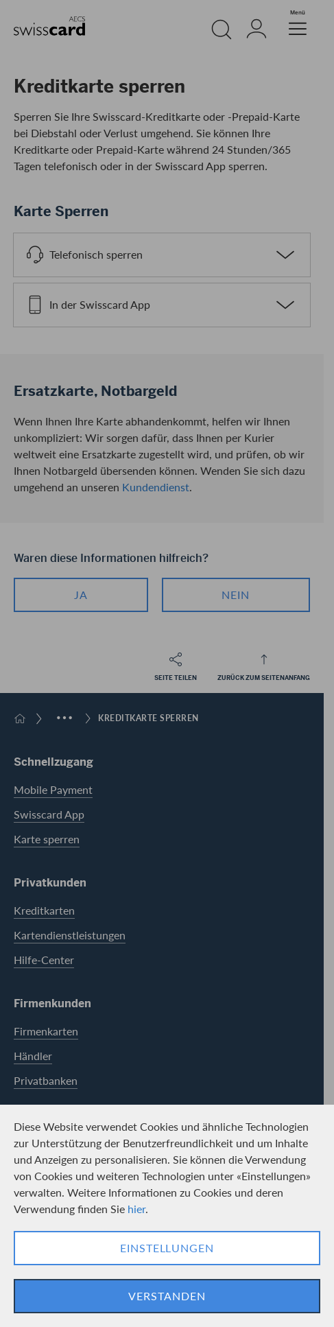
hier (136, 1209)
